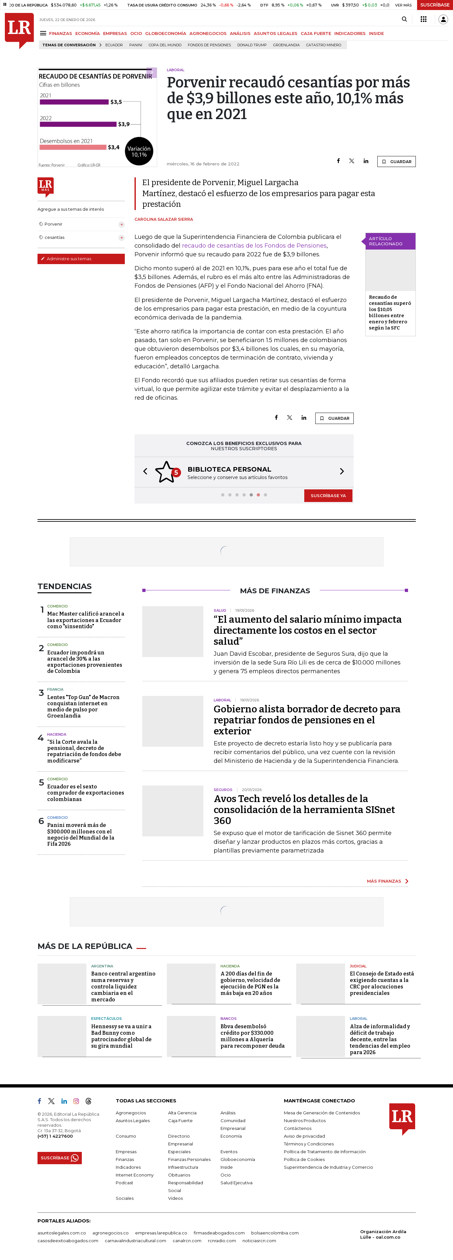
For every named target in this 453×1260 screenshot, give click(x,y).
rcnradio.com (222, 1240)
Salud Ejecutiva (237, 1182)
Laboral (358, 1018)
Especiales (179, 1151)
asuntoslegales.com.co (62, 1232)
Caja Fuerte (180, 1120)
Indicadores (128, 1167)
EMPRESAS (115, 33)
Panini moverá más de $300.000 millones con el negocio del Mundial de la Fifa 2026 (80, 834)
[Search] (404, 19)
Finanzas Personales (189, 1159)
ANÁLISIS (240, 33)
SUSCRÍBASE (435, 5)
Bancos (229, 1018)
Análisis (228, 1112)
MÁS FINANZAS (384, 881)
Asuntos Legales (133, 1120)
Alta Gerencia (182, 1112)
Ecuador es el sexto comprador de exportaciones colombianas (85, 793)
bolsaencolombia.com (275, 1232)
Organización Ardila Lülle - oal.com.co (383, 1234)
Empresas (126, 1151)
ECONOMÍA (87, 33)
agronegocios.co (110, 1232)
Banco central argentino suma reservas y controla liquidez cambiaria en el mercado (123, 987)
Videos (175, 1198)
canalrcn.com (187, 1240)
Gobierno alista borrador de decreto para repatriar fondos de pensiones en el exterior (307, 720)
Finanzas (125, 1159)
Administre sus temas (66, 258)
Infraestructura (183, 1167)
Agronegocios (131, 1112)
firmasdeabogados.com (219, 1232)
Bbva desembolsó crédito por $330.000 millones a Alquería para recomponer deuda (253, 1036)
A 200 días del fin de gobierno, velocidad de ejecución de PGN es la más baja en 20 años (250, 983)
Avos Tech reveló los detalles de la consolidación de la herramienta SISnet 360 (304, 810)
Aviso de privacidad (304, 1136)
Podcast (124, 1182)
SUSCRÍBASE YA (328, 495)
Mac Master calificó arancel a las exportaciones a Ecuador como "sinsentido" (85, 620)
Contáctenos (297, 1128)
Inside (227, 1167)
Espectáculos (106, 1018)
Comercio (57, 606)
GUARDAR (397, 161)
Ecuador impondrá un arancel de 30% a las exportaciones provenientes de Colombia (84, 662)
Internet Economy (135, 1174)
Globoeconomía (238, 1159)
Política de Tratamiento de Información (325, 1151)
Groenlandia (286, 45)
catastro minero (323, 45)
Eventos (229, 1151)
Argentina (102, 966)
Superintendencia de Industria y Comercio (328, 1167)
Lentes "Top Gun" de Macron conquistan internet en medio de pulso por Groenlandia (83, 706)
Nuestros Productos (305, 1120)
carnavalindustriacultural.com (135, 1240)
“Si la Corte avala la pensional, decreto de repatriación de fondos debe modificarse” (84, 751)
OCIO (136, 33)
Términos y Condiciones (309, 1143)
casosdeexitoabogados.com (68, 1240)
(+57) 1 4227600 (55, 1136)
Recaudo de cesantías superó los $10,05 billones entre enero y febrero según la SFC (390, 312)
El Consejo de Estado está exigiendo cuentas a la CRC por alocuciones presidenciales (382, 983)
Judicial (358, 966)
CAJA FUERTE (316, 33)
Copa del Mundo (165, 45)
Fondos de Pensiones (209, 45)
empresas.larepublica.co (161, 1232)
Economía (231, 1136)
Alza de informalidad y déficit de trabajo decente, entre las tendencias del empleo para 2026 (380, 1039)
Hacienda (56, 734)
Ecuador (114, 45)
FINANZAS (60, 33)
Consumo (126, 1136)
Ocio (226, 1174)
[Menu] (44, 33)
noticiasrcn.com (259, 1240)
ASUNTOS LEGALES (275, 33)
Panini (135, 45)
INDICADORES (350, 33)
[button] (143, 472)
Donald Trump (252, 45)
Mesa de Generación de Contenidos (322, 1112)
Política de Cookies (304, 1159)
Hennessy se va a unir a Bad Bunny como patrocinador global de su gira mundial (121, 1036)
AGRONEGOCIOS (208, 33)
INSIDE (376, 33)
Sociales (125, 1198)
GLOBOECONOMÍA (165, 33)
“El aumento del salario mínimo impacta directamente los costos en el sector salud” (308, 630)
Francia (55, 689)
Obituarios (179, 1174)
